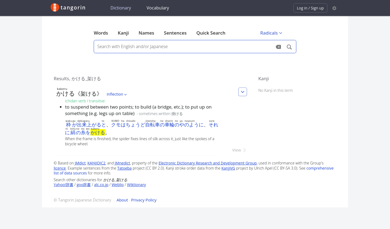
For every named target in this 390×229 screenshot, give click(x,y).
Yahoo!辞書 (63, 184)
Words (101, 33)
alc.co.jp (101, 184)
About (122, 200)
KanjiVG (228, 168)
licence (60, 168)
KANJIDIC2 (96, 163)
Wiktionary (136, 184)
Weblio (118, 184)
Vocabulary (158, 8)
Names (146, 33)
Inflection (117, 94)
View (239, 150)
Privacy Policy (144, 200)
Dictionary (120, 8)
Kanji (123, 33)
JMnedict (122, 163)
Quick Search (210, 33)
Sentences (175, 33)
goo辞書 (84, 184)
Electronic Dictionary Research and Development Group (207, 163)
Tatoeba (124, 168)
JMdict (80, 163)
